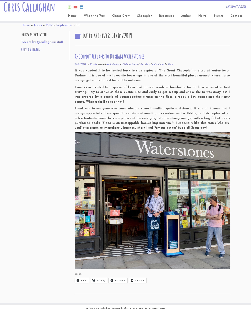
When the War (94, 15)
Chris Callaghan (29, 7)
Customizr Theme (156, 309)
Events (218, 15)
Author (186, 15)
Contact (236, 15)
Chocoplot (144, 15)
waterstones (158, 64)
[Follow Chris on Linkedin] (82, 7)
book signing (113, 64)
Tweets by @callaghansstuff (42, 42)
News (202, 15)
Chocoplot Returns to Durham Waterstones (109, 56)
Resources (166, 15)
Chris (170, 64)
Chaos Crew (121, 15)
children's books (130, 64)
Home (72, 15)
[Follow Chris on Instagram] (70, 7)
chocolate (145, 64)
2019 (49, 25)
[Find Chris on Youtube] (76, 7)
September (64, 25)
